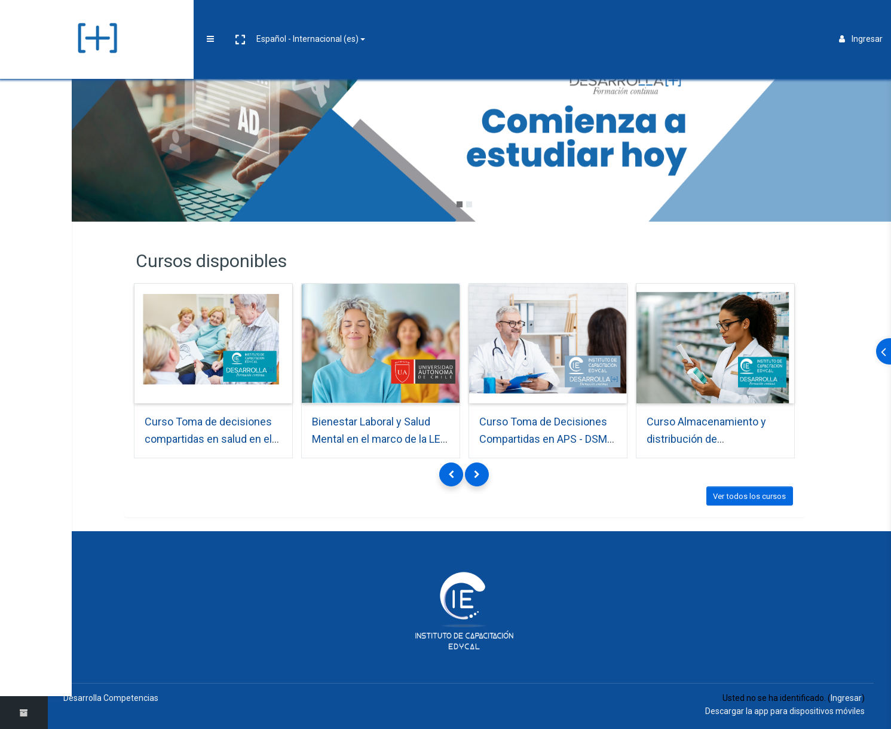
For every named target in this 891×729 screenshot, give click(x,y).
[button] (93, 19)
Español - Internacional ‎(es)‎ (162, 19)
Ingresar (861, 19)
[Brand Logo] (23, 19)
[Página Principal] (24, 55)
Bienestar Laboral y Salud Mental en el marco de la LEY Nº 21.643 (384, 436)
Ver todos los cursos (754, 493)
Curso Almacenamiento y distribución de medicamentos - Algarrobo (715, 436)
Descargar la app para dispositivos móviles (785, 709)
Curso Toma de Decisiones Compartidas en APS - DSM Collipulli (549, 436)
